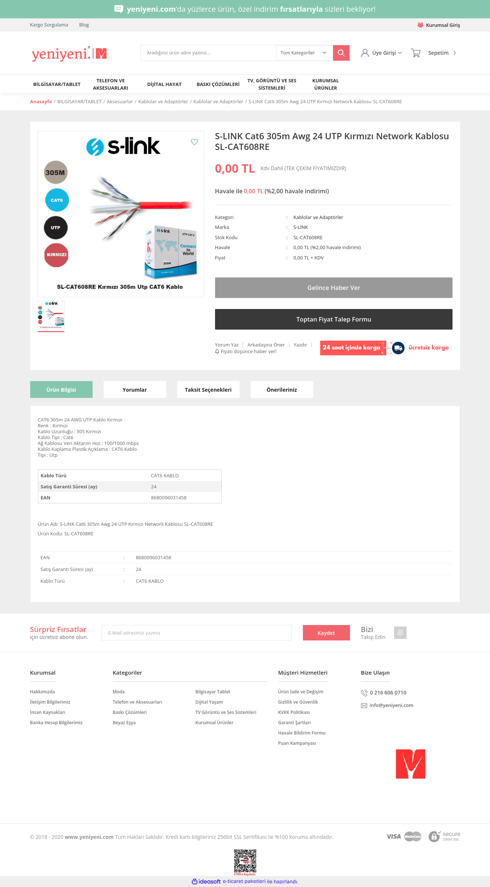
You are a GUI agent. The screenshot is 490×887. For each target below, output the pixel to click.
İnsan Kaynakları (47, 712)
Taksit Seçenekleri (208, 389)
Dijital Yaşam (209, 702)
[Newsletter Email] (196, 632)
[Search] (208, 53)
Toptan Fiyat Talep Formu (333, 319)
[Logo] (70, 54)
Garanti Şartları (294, 722)
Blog (84, 24)
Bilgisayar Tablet (213, 692)
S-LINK (300, 227)
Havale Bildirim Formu (302, 733)
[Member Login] (381, 53)
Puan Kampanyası (297, 743)
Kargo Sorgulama (49, 24)
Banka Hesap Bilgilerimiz (56, 722)
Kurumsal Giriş (439, 25)
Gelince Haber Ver (333, 287)
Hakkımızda (42, 692)
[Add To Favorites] (194, 142)
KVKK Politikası (294, 712)
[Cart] (433, 53)
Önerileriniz (282, 389)
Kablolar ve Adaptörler (318, 217)
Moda (119, 692)
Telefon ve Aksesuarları (137, 702)
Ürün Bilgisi (61, 389)
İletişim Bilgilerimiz (50, 702)
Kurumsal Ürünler (215, 722)
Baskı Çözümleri (130, 712)
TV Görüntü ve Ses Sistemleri (226, 712)
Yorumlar (135, 389)
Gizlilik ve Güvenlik (298, 702)
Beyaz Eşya (124, 722)
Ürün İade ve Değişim (300, 692)
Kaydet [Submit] (326, 632)
